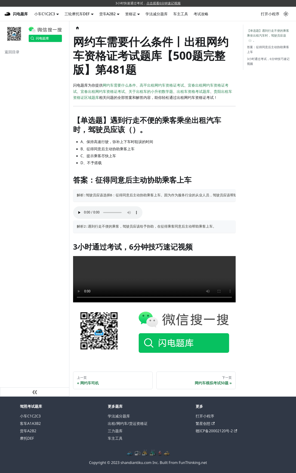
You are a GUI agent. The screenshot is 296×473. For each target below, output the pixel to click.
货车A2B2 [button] (107, 13)
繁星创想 (205, 423)
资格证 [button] (130, 13)
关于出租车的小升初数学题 (151, 91)
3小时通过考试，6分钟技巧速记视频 (268, 61)
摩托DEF (27, 438)
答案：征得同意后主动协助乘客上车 (268, 49)
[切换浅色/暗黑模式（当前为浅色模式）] (286, 14)
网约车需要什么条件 (119, 85)
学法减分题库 (156, 13)
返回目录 (12, 51)
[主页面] (77, 28)
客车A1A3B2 (30, 423)
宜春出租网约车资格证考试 (102, 91)
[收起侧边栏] (34, 392)
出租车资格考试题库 (193, 91)
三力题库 (115, 430)
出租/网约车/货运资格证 (128, 423)
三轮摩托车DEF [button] (77, 13)
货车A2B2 (28, 430)
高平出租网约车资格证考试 (162, 85)
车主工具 (180, 13)
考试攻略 (201, 13)
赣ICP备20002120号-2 (216, 430)
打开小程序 (270, 13)
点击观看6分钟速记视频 (163, 3)
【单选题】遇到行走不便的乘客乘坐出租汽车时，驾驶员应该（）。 (268, 35)
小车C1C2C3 (30, 416)
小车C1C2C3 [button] (44, 13)
